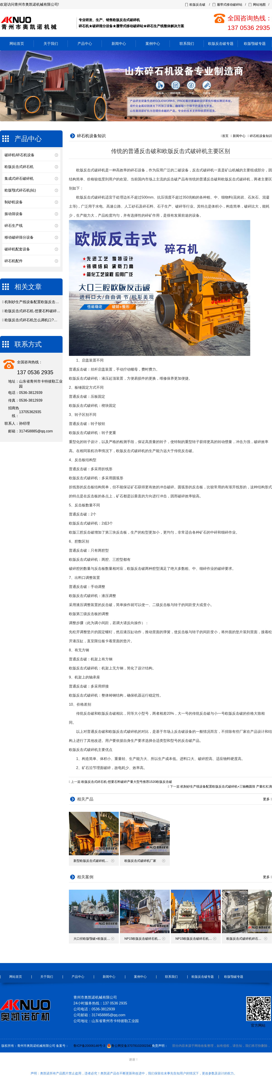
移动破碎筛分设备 (19, 237)
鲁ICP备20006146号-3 (89, 1045)
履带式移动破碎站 (229, 4)
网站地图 (259, 4)
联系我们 (187, 44)
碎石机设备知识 (261, 136)
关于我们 (51, 44)
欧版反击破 (197, 4)
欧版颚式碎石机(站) (20, 190)
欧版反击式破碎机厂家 (144, 861)
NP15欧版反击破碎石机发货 (144, 938)
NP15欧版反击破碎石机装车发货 (198, 938)
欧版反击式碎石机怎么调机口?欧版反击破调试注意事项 (49, 320)
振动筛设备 (14, 214)
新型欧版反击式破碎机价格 (93, 861)
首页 (225, 136)
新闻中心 (119, 44)
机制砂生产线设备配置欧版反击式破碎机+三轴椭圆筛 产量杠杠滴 (57, 302)
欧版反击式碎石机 (19, 167)
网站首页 (17, 44)
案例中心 (153, 44)
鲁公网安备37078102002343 (131, 1045)
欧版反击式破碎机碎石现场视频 (248, 938)
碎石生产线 (14, 226)
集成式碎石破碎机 (19, 178)
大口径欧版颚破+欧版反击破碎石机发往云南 (96, 938)
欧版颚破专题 (255, 44)
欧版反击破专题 (220, 44)
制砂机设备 (14, 202)
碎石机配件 (14, 261)
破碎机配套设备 (17, 249)
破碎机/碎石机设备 (19, 155)
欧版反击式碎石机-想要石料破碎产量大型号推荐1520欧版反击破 (56, 311)
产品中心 (85, 44)
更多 (267, 799)
